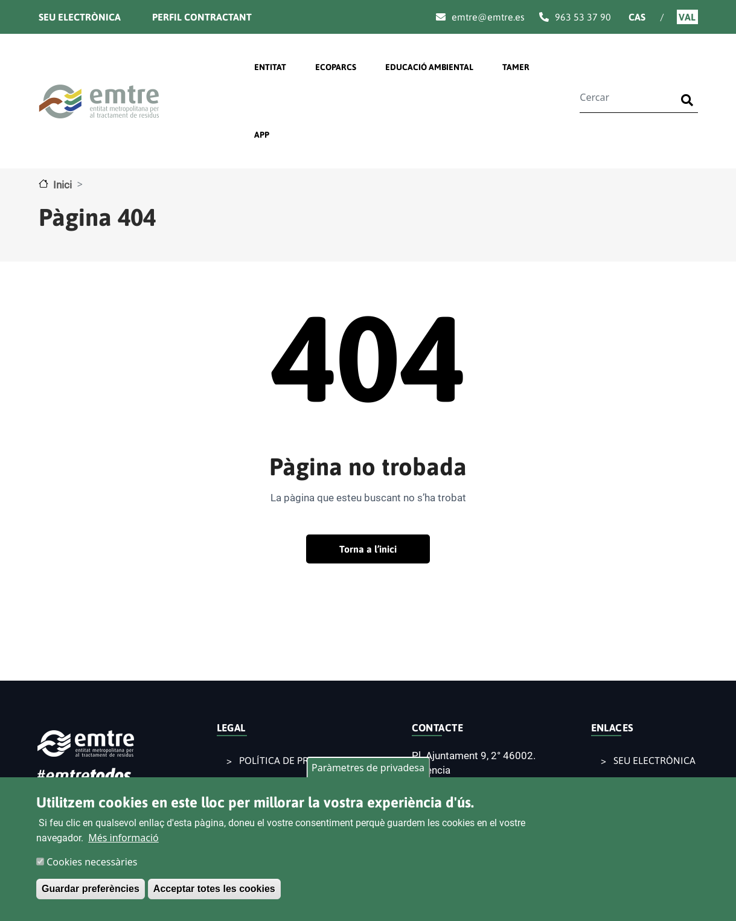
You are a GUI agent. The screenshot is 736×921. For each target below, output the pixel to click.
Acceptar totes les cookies (214, 889)
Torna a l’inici (368, 549)
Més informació (123, 837)
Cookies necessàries (91, 861)
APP (261, 135)
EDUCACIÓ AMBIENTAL (429, 67)
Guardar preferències (90, 889)
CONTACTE (438, 728)
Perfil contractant (202, 16)
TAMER (516, 67)
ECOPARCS (335, 67)
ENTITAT (270, 67)
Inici (62, 185)
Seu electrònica (80, 16)
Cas (637, 16)
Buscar (689, 93)
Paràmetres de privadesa (368, 767)
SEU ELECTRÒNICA (654, 760)
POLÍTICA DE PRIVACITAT (293, 760)
